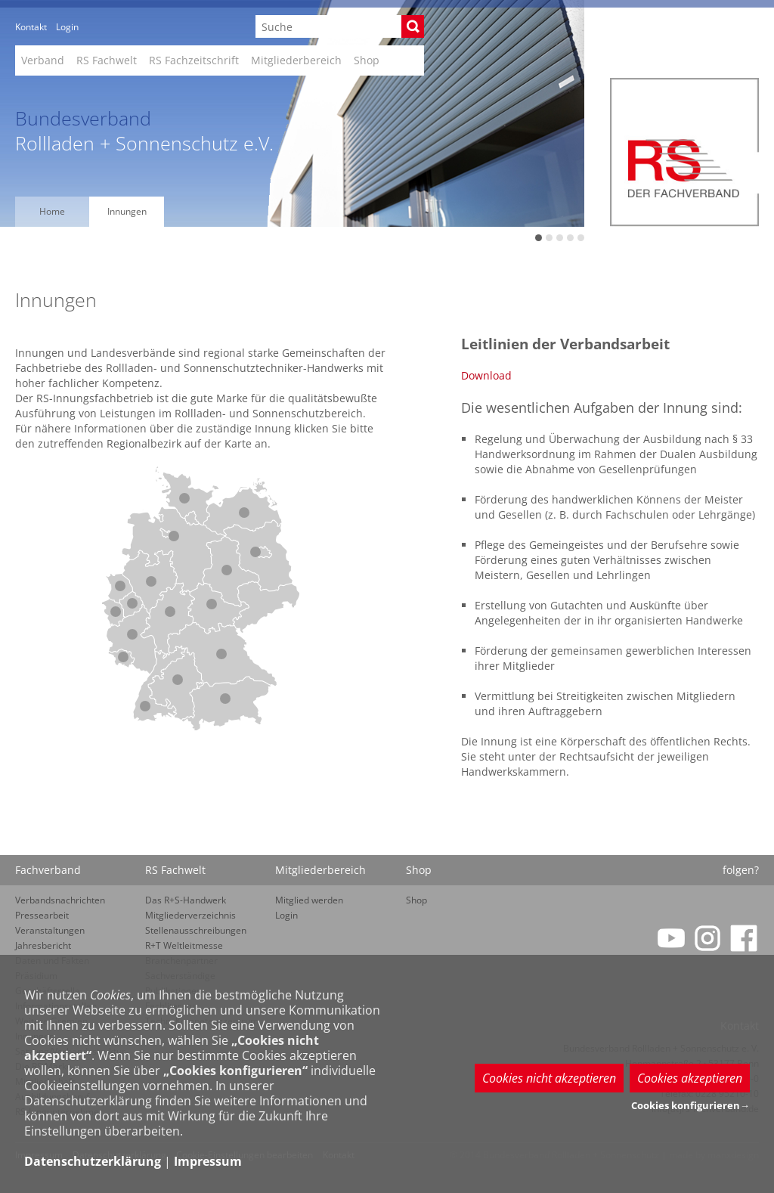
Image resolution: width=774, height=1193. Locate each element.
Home (52, 211)
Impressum (208, 1161)
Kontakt (31, 26)
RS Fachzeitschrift (194, 60)
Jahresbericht (43, 945)
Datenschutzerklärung (92, 1161)
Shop (366, 60)
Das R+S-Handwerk (185, 900)
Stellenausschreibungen (195, 930)
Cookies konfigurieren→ (690, 1105)
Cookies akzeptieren (689, 1078)
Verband (42, 60)
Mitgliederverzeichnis (190, 915)
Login (67, 26)
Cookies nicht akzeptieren (549, 1078)
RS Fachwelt (106, 60)
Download (486, 375)
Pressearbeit (42, 915)
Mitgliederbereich (296, 60)
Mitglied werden (309, 900)
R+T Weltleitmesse (184, 945)
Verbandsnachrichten (60, 900)
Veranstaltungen (50, 930)
